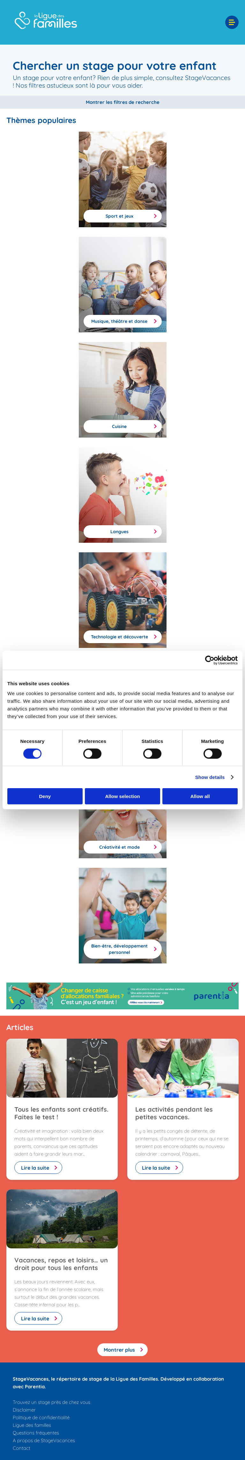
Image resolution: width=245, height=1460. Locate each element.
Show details (210, 777)
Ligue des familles (32, 1425)
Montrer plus (119, 1350)
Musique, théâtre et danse (119, 321)
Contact (21, 1448)
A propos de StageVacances (44, 1440)
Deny (45, 796)
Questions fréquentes (36, 1433)
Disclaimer (24, 1410)
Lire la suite (35, 1168)
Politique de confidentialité (41, 1417)
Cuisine (119, 426)
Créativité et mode (119, 847)
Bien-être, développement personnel (119, 949)
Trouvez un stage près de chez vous (51, 1402)
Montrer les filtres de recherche (123, 102)
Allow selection (122, 796)
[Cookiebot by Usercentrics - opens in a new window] (210, 660)
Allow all (200, 796)
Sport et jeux (119, 216)
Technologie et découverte (119, 637)
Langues (119, 531)
